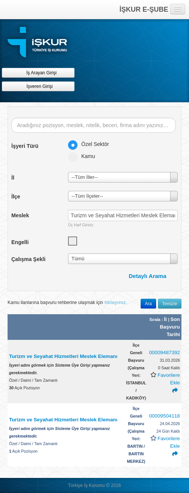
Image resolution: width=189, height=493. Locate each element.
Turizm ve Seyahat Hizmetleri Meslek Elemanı (63, 356)
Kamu (84, 156)
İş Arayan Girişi (38, 72)
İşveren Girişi (38, 86)
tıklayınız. (115, 302)
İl (166, 319)
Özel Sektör (91, 144)
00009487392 (164, 352)
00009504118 (164, 416)
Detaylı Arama (148, 276)
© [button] (108, 485)
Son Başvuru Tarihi (170, 326)
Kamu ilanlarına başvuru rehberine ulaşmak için (67, 302)
